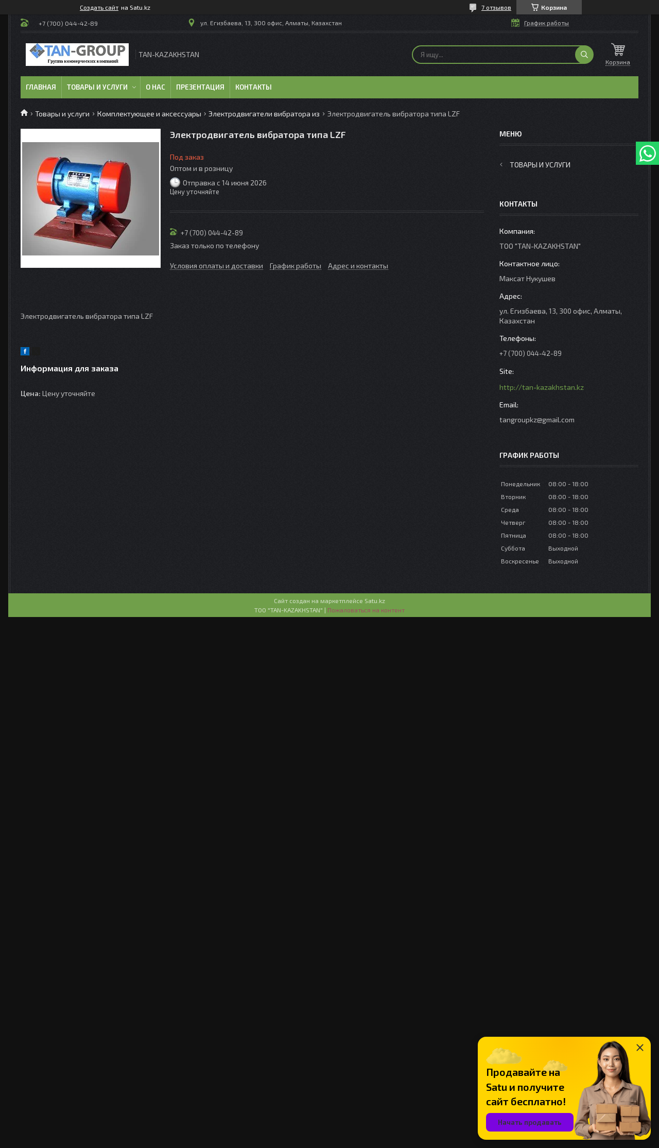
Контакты (253, 87)
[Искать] (584, 54)
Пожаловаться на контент (366, 609)
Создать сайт (99, 7)
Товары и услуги (97, 87)
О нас (155, 87)
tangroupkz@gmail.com (537, 419)
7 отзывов (496, 7)
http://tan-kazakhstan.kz (541, 387)
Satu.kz (375, 600)
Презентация (200, 87)
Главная (41, 87)
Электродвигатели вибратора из (264, 113)
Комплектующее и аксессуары (149, 113)
